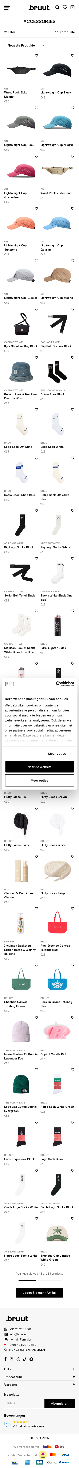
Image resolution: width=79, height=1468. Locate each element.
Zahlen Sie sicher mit (22, 1455)
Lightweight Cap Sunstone (15, 247)
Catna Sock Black (52, 394)
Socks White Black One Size (56, 597)
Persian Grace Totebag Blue (56, 1003)
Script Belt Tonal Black (19, 595)
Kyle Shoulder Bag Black (21, 346)
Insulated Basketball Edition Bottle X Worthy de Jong (20, 949)
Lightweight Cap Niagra (56, 144)
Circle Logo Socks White (21, 1207)
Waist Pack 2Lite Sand (55, 192)
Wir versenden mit (26, 1446)
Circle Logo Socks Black (57, 1207)
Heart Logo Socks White (20, 1255)
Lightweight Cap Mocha (56, 297)
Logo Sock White (52, 446)
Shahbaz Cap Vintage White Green (55, 1257)
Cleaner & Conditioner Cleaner (19, 895)
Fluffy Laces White (53, 844)
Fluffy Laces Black (16, 844)
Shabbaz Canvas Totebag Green (15, 1003)
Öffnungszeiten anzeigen (24, 1349)
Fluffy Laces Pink (15, 796)
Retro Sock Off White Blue (54, 496)
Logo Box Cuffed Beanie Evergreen (20, 1108)
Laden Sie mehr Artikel (39, 1293)
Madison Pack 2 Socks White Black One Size (19, 649)
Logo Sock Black (51, 1158)
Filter (9, 32)
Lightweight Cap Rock (19, 144)
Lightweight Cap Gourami (51, 247)
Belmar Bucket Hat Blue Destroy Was (20, 396)
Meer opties (57, 753)
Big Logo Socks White (55, 547)
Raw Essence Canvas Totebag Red (55, 947)
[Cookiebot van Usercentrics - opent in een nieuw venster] (56, 684)
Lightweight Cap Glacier (20, 297)
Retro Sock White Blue (19, 494)
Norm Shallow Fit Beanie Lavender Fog (20, 1056)
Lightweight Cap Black (55, 92)
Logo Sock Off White (18, 446)
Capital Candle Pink (53, 1054)
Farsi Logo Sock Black (19, 1158)
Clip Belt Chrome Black (56, 346)
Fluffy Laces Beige (52, 893)
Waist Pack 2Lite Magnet (15, 94)
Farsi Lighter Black (53, 647)
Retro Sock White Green (57, 1106)
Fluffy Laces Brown (53, 796)
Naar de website (39, 766)
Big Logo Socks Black (19, 547)
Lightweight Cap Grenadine (15, 194)
